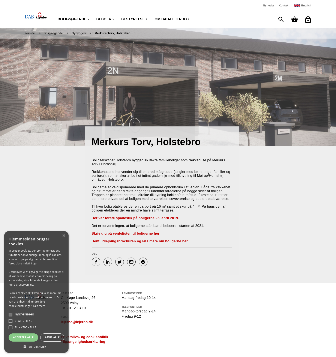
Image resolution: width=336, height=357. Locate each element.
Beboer (103, 19)
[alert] (36, 292)
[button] (36, 346)
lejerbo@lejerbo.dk (77, 322)
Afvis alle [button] (52, 337)
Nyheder (268, 5)
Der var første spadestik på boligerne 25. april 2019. (135, 218)
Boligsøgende (72, 19)
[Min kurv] (295, 19)
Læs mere (39, 306)
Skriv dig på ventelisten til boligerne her (125, 233)
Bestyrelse (133, 19)
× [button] (63, 235)
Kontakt (284, 5)
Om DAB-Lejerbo (171, 19)
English (306, 5)
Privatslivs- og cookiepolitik (84, 337)
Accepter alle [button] (23, 337)
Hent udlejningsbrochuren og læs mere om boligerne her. (140, 241)
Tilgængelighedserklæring (83, 342)
